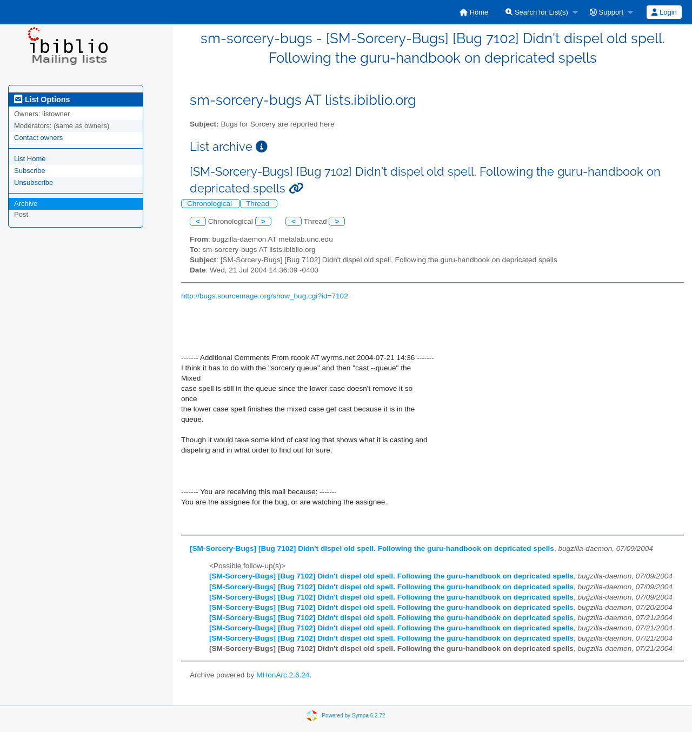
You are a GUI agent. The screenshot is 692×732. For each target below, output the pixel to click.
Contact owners (38, 138)
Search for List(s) (536, 12)
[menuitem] (474, 12)
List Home (30, 159)
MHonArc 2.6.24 (282, 675)
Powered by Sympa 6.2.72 (353, 715)
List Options (42, 99)
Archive (25, 203)
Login (663, 12)
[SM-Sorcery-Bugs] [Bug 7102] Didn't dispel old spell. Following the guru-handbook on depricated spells (372, 548)
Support (606, 12)
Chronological (210, 203)
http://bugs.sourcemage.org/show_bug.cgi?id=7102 (264, 296)
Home (474, 12)
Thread (258, 203)
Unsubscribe (33, 182)
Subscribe (29, 171)
